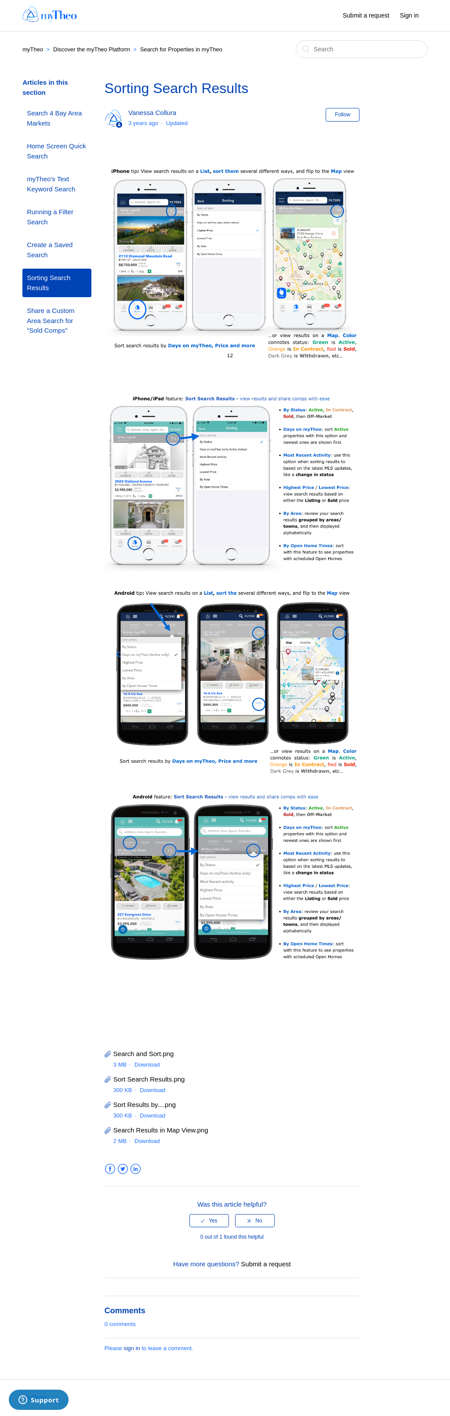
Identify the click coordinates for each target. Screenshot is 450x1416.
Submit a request (366, 15)
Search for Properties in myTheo (181, 49)
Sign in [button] (409, 15)
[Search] (362, 49)
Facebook (110, 1169)
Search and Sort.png (143, 1053)
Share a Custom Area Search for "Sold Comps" (50, 320)
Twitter (122, 1169)
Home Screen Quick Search (56, 151)
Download (147, 1064)
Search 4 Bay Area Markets (54, 118)
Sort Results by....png (144, 1104)
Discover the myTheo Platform (91, 49)
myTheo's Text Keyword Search (51, 184)
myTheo (32, 49)
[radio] (209, 1220)
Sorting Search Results (48, 282)
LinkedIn (135, 1169)
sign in (131, 1348)
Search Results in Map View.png (160, 1130)
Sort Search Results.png (149, 1079)
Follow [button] (342, 114)
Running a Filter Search (50, 217)
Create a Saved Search (50, 250)
